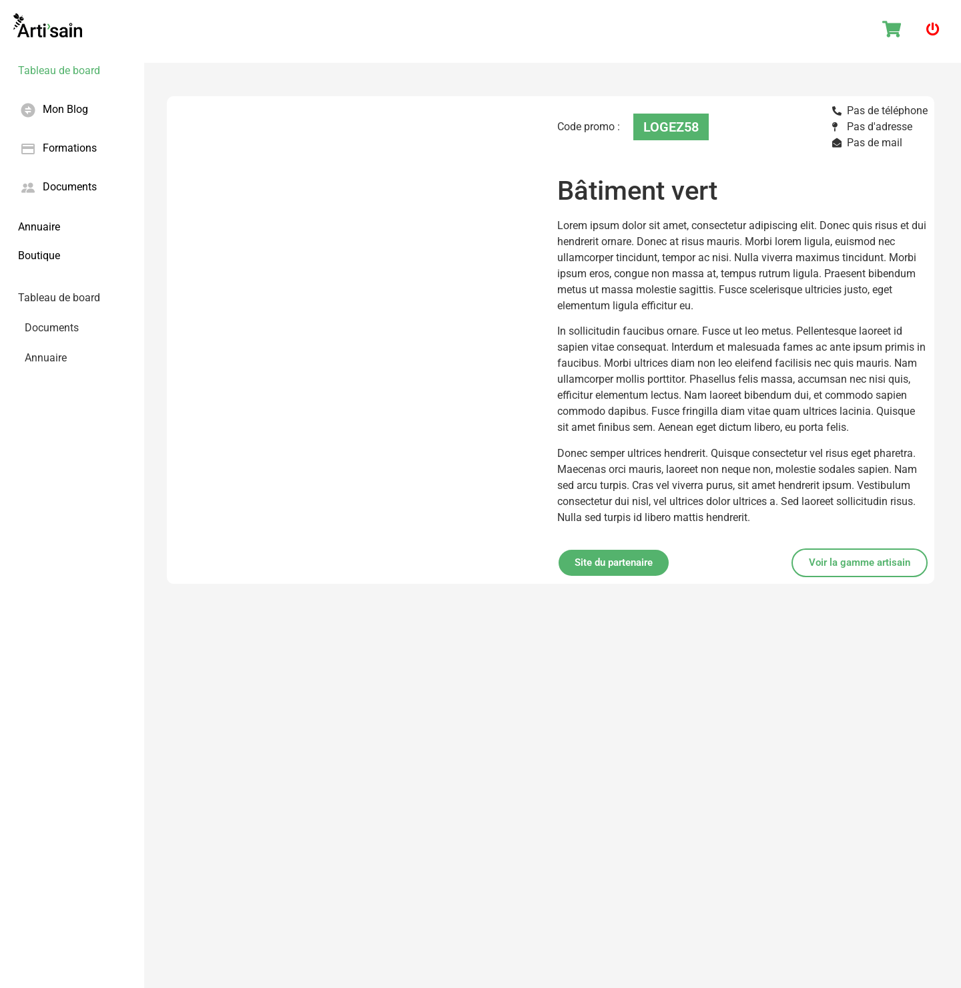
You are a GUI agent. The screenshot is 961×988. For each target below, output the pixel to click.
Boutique (39, 255)
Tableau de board (59, 70)
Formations (70, 148)
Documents (70, 186)
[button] (859, 562)
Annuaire (39, 226)
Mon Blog (65, 109)
